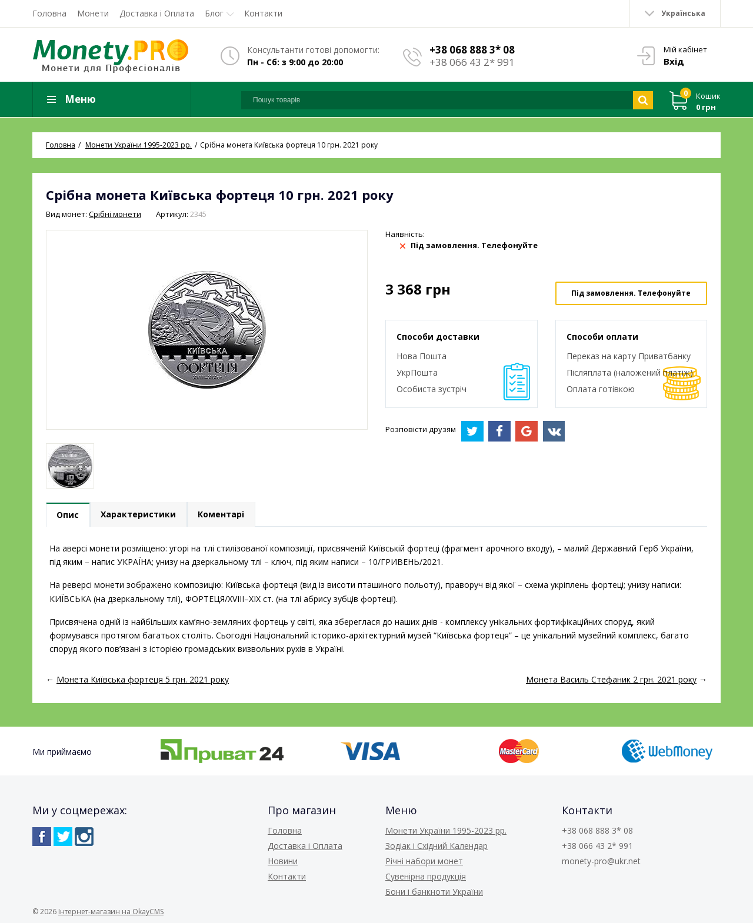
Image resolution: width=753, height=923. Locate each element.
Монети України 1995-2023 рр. (446, 830)
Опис (68, 515)
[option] (70, 466)
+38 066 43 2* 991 (472, 62)
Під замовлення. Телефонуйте (631, 293)
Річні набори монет (424, 861)
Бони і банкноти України (434, 891)
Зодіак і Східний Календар (436, 845)
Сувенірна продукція (425, 876)
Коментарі (222, 515)
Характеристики (139, 515)
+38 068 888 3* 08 (472, 49)
